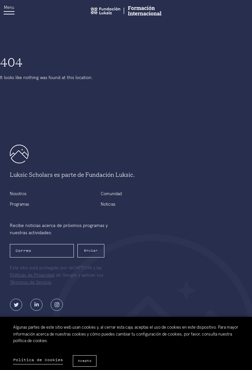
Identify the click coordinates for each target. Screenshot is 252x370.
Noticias (108, 204)
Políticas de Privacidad (32, 275)
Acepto (85, 360)
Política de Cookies (38, 360)
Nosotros (18, 194)
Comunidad (111, 194)
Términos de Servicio (31, 282)
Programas (19, 204)
